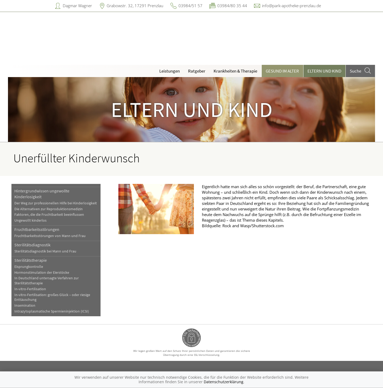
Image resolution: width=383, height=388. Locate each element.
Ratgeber (196, 71)
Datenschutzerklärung (223, 381)
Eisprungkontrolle (28, 266)
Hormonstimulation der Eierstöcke (41, 272)
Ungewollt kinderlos (30, 220)
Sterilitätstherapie (30, 260)
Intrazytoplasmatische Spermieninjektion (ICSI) (51, 311)
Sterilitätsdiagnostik (32, 244)
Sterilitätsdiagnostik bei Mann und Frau (45, 251)
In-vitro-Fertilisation (30, 289)
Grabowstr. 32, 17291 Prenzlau (135, 5)
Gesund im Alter (282, 71)
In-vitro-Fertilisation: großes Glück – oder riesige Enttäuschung (52, 297)
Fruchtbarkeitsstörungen (36, 229)
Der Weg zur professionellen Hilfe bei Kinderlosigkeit (55, 203)
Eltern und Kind (324, 71)
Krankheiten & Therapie (235, 71)
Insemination (24, 305)
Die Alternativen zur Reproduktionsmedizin (48, 209)
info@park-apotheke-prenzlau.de (291, 5)
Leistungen (169, 71)
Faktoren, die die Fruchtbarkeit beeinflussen (49, 214)
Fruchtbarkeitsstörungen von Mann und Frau (50, 236)
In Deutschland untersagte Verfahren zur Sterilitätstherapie (46, 280)
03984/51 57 (190, 5)
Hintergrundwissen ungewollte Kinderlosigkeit (41, 193)
